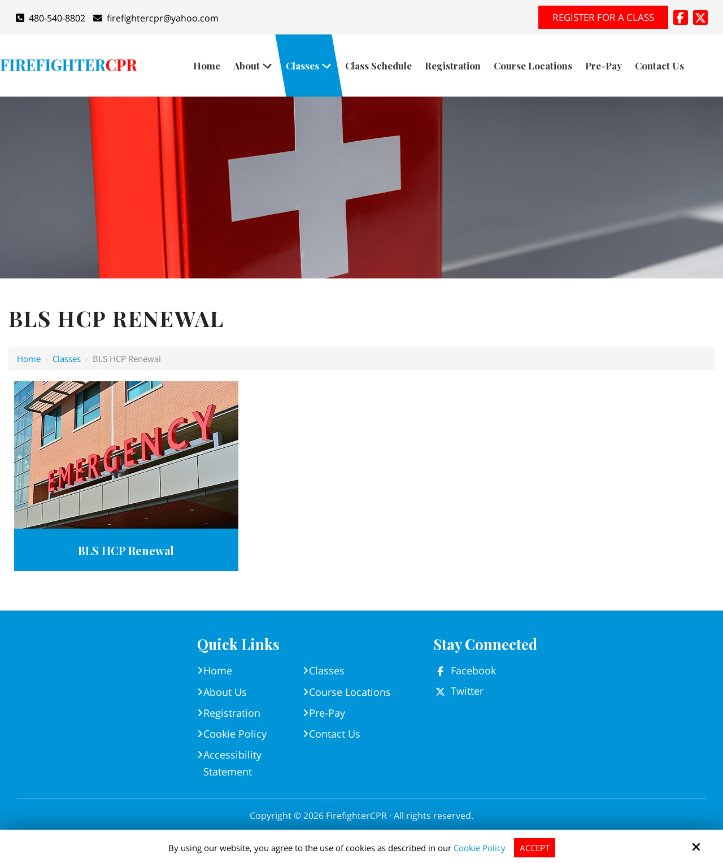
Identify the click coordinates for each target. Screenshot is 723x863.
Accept (535, 847)
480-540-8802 (50, 18)
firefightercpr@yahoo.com (156, 18)
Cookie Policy (480, 848)
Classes (67, 358)
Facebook (473, 670)
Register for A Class (603, 17)
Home (29, 358)
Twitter (467, 691)
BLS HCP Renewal (126, 550)
